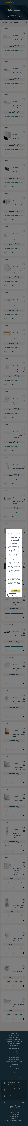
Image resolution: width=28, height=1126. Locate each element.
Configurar (12, 595)
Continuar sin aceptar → (15, 531)
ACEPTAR (15, 591)
